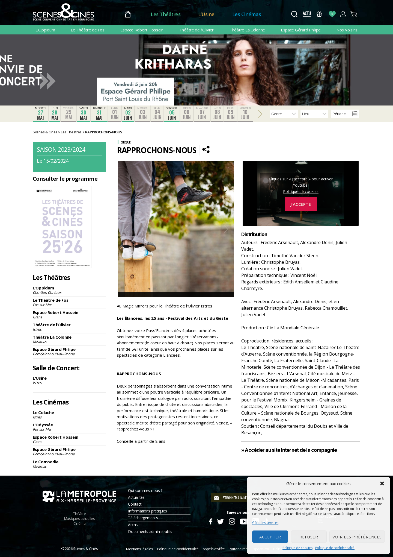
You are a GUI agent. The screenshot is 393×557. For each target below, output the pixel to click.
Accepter (270, 537)
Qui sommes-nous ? (145, 490)
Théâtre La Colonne (247, 30)
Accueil (128, 14)
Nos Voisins (347, 30)
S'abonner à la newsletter (241, 497)
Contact (134, 504)
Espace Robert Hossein (141, 30)
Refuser (308, 537)
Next (226, 229)
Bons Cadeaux (319, 14)
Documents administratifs (150, 531)
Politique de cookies (297, 548)
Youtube (244, 520)
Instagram (232, 520)
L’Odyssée (69, 427)
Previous (126, 229)
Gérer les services (265, 522)
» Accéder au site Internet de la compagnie (289, 450)
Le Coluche (69, 415)
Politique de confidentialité (335, 548)
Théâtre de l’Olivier (196, 30)
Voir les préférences (357, 537)
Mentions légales (139, 548)
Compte (342, 14)
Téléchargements (143, 517)
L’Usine (206, 14)
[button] (382, 483)
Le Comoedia (69, 464)
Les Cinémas (246, 14)
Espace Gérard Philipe (301, 30)
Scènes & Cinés (85, 548)
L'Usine (69, 380)
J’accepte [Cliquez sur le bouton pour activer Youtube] (301, 204)
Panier (353, 14)
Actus (306, 14)
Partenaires (238, 548)
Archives (135, 524)
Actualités (136, 497)
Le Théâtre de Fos (87, 30)
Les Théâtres (165, 14)
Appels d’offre (214, 548)
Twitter (220, 520)
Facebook (210, 520)
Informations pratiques (147, 511)
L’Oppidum (45, 30)
